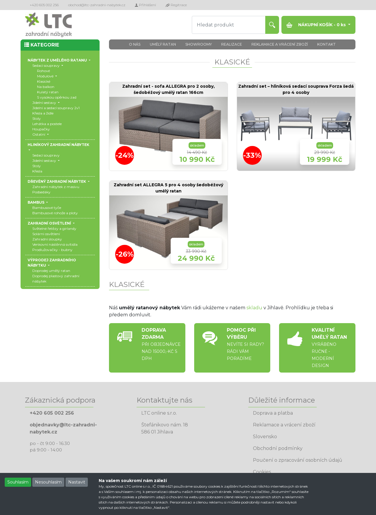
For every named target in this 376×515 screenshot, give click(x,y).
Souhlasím (17, 482)
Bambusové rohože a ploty (55, 213)
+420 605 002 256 (44, 5)
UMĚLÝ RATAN (163, 44)
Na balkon (45, 86)
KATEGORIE (41, 45)
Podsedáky (41, 192)
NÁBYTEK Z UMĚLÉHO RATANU (58, 60)
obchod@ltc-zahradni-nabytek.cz (96, 5)
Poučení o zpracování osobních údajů (297, 460)
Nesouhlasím (48, 482)
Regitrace (176, 5)
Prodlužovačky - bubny (52, 249)
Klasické (43, 81)
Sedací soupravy (46, 65)
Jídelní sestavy (44, 102)
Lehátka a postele (47, 124)
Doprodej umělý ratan (51, 270)
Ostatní (39, 134)
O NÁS (134, 44)
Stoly (36, 118)
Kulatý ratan (47, 92)
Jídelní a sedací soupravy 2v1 (56, 108)
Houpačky (41, 129)
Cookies (262, 472)
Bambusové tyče (46, 207)
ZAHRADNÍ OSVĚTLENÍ (50, 223)
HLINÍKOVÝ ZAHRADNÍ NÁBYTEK (58, 144)
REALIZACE (231, 44)
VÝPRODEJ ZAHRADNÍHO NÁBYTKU (52, 263)
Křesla (37, 171)
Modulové (45, 76)
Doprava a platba (273, 413)
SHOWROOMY (198, 44)
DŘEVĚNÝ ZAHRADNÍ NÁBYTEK (57, 181)
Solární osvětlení (46, 234)
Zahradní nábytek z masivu (55, 187)
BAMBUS (36, 202)
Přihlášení (145, 5)
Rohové (43, 71)
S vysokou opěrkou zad (56, 97)
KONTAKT (326, 44)
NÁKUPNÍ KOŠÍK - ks (316, 25)
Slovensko (265, 436)
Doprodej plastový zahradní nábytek (55, 278)
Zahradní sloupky (47, 239)
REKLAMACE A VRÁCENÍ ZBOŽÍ (279, 44)
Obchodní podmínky (278, 448)
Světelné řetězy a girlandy (54, 228)
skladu (254, 307)
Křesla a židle (42, 113)
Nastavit (76, 482)
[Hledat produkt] (229, 25)
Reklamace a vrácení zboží (284, 425)
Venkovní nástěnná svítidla (55, 244)
